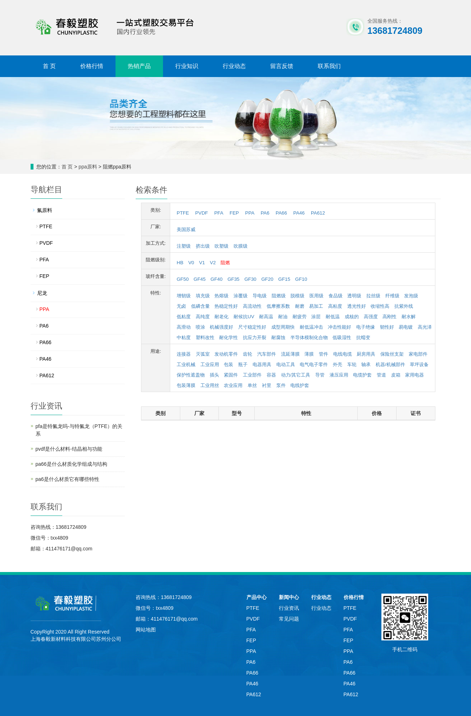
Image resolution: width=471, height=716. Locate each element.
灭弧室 (203, 354)
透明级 (354, 295)
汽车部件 (266, 354)
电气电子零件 (314, 364)
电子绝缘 (365, 327)
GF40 (216, 279)
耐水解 (409, 316)
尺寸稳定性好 (252, 327)
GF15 (284, 279)
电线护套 (299, 385)
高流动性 (252, 306)
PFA (218, 213)
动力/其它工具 (296, 375)
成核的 (352, 316)
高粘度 (335, 306)
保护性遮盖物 (191, 375)
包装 (228, 364)
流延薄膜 (290, 354)
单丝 (252, 385)
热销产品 (139, 66)
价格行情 (91, 66)
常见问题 (289, 619)
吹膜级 (241, 246)
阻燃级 (279, 295)
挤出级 (203, 246)
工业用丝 (209, 385)
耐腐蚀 (278, 337)
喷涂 (200, 327)
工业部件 (252, 375)
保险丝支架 (392, 354)
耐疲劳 (300, 316)
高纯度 (203, 316)
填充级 (203, 295)
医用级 (316, 295)
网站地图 (146, 629)
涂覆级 (241, 295)
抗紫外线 (403, 306)
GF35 (233, 279)
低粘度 (184, 316)
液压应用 (339, 375)
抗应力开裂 (254, 337)
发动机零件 (226, 354)
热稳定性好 (226, 306)
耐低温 (333, 316)
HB (180, 262)
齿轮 (247, 354)
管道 (381, 375)
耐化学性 (228, 337)
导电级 (260, 295)
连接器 (184, 354)
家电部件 (418, 354)
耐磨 (299, 306)
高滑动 (184, 327)
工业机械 (186, 364)
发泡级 (411, 295)
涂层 (316, 316)
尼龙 (42, 293)
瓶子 (243, 364)
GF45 (199, 279)
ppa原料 (87, 167)
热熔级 (221, 295)
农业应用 (233, 385)
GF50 (183, 279)
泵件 (281, 385)
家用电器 (414, 375)
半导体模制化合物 (309, 337)
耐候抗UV (244, 316)
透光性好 (356, 306)
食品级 (336, 295)
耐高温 (266, 316)
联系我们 (329, 66)
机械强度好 (221, 327)
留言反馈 (281, 66)
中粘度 (184, 337)
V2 (213, 262)
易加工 (316, 306)
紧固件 (231, 375)
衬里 (266, 385)
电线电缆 (342, 354)
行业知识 (186, 66)
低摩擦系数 (278, 306)
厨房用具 (366, 354)
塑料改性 (205, 337)
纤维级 (392, 295)
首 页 (49, 66)
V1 (202, 262)
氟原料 (44, 210)
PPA (249, 213)
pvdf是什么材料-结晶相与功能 (69, 449)
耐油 (282, 316)
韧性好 (387, 327)
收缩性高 (380, 306)
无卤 (181, 306)
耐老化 (221, 316)
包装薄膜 (186, 385)
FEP (234, 213)
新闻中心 (289, 597)
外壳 (337, 364)
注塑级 (184, 246)
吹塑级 (221, 246)
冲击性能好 (339, 327)
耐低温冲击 (311, 327)
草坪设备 (419, 364)
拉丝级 (373, 295)
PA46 (299, 213)
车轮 (352, 364)
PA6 (265, 213)
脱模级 (297, 295)
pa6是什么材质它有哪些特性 (67, 479)
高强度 (371, 316)
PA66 (281, 213)
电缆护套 (362, 375)
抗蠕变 (363, 337)
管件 (323, 354)
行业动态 (234, 66)
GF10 (301, 279)
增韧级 (184, 295)
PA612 (318, 213)
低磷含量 (200, 306)
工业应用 (209, 364)
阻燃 (225, 262)
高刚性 (389, 316)
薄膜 (309, 354)
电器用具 (262, 364)
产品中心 (256, 597)
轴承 (366, 364)
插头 (214, 375)
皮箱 (395, 375)
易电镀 (406, 327)
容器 (271, 375)
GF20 (267, 279)
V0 (191, 262)
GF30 (250, 279)
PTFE (183, 213)
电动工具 (285, 364)
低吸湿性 (341, 337)
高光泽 (425, 327)
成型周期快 (283, 327)
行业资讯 (289, 608)
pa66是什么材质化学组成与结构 (71, 464)
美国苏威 (186, 229)
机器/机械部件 (390, 364)
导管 (320, 375)
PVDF (201, 213)
